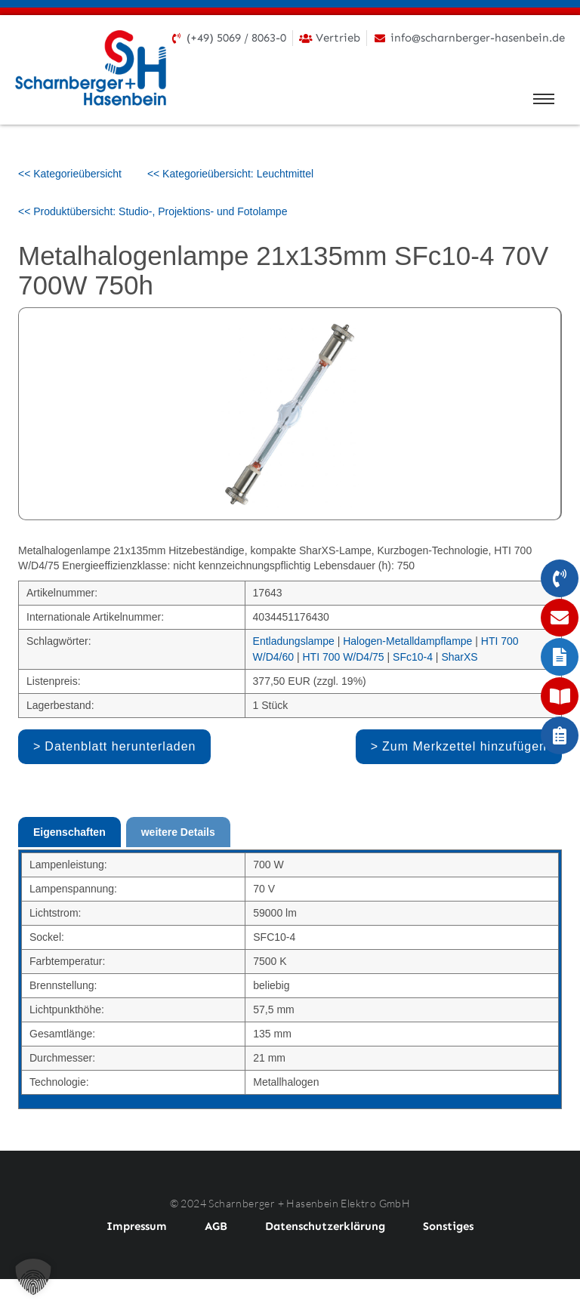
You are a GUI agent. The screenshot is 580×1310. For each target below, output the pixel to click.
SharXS (459, 657)
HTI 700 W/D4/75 (343, 657)
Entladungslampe (294, 641)
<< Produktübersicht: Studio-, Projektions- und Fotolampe (152, 211)
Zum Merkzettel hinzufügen (464, 746)
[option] (290, 413)
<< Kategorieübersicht (70, 174)
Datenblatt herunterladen (120, 746)
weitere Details (178, 832)
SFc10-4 (413, 657)
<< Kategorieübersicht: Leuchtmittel (230, 174)
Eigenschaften (69, 832)
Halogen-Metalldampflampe (407, 641)
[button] (33, 1277)
